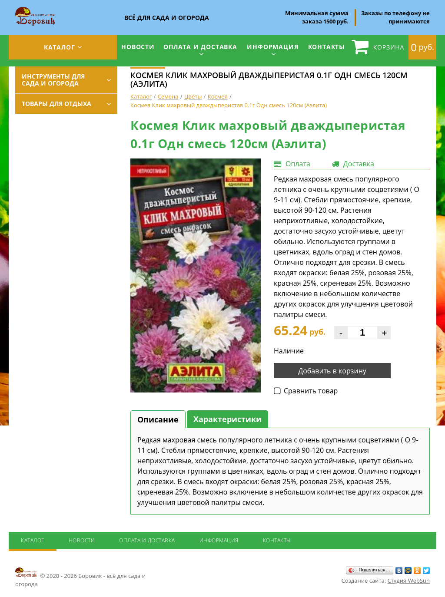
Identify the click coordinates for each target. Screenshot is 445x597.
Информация (272, 47)
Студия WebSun (409, 580)
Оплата (298, 163)
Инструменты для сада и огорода (53, 79)
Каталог (59, 47)
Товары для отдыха (56, 103)
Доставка (358, 163)
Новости (138, 47)
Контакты (326, 47)
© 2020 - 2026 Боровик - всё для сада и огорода (80, 577)
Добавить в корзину (332, 371)
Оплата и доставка (200, 47)
